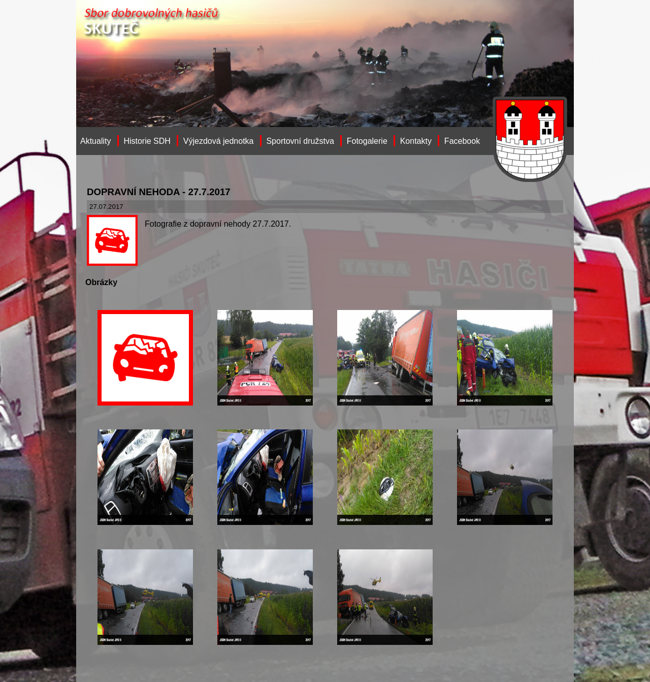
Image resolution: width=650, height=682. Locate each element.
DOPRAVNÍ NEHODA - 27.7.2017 (159, 192)
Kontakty (416, 141)
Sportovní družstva (300, 141)
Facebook (462, 141)
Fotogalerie (367, 141)
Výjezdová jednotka (218, 141)
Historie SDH (146, 141)
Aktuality (95, 141)
